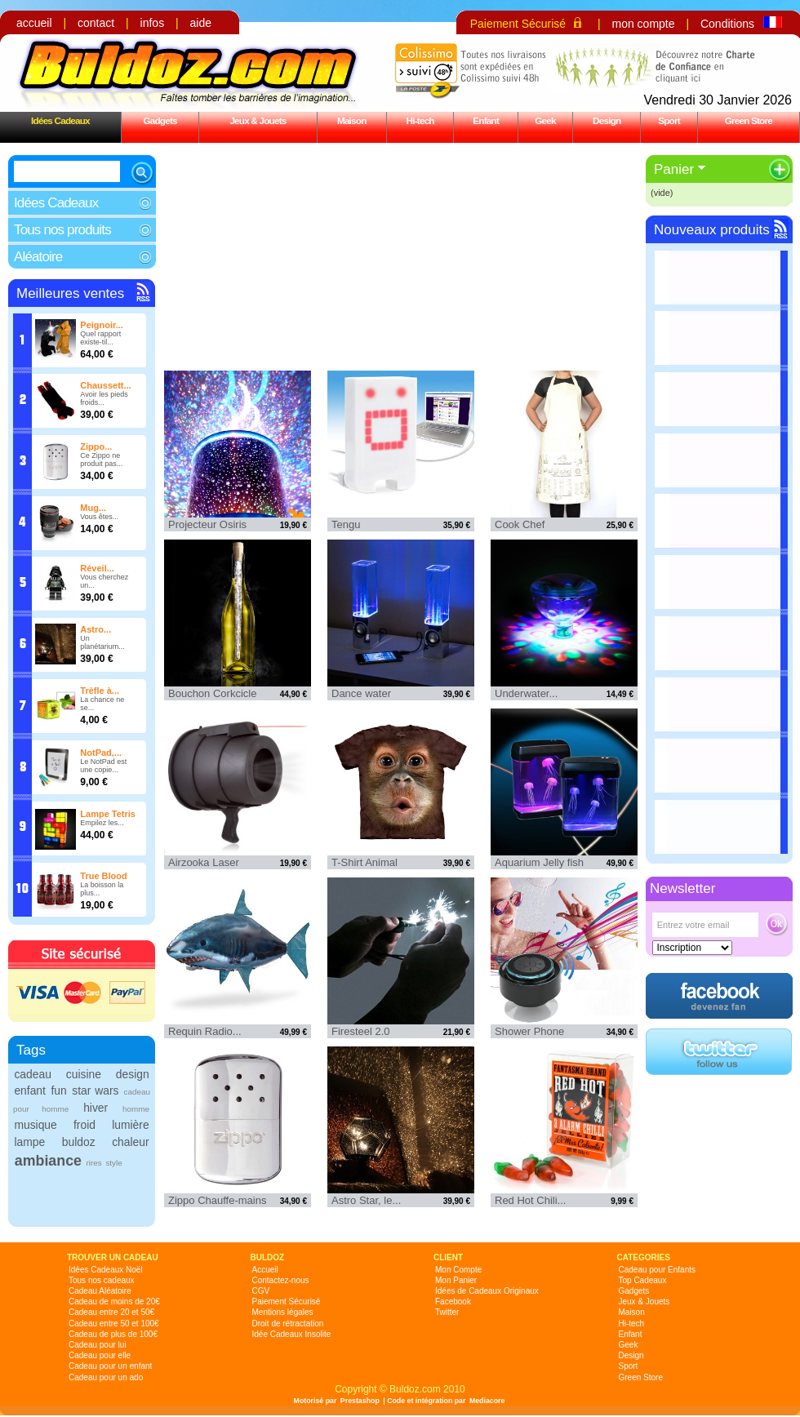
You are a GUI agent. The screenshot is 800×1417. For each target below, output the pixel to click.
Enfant (486, 120)
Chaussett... (105, 385)
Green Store (748, 120)
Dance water (361, 693)
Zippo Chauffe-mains (217, 1200)
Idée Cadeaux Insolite (291, 1334)
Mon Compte (458, 1269)
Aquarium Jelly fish (539, 862)
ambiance (48, 1161)
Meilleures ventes (70, 293)
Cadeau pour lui (98, 1344)
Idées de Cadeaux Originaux (487, 1290)
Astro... (95, 629)
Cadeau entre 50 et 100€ (114, 1323)
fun (58, 1090)
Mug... (93, 508)
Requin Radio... (205, 1031)
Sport (669, 120)
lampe (29, 1141)
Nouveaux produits (712, 230)
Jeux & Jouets (257, 120)
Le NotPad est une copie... (103, 765)
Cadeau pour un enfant (110, 1365)
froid (84, 1124)
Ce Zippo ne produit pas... (101, 459)
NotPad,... (101, 752)
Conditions (727, 23)
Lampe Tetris (108, 814)
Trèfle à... (99, 690)
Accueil (265, 1269)
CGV (261, 1290)
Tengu (345, 524)
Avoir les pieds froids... (103, 398)
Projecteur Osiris (207, 524)
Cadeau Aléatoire (100, 1290)
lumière (130, 1124)
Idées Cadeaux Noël (106, 1269)
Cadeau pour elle (100, 1355)
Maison (352, 120)
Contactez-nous (280, 1280)
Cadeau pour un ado (106, 1377)
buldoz (79, 1141)
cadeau (32, 1074)
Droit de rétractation (288, 1323)
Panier (674, 169)
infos (152, 22)
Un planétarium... (102, 642)
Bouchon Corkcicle (212, 693)
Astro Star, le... (366, 1200)
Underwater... (526, 693)
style (113, 1162)
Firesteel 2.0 (360, 1031)
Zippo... (96, 446)
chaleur (130, 1141)
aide (200, 22)
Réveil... (97, 568)
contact (96, 22)
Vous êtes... (99, 517)
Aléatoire (38, 256)
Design (606, 120)
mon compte (642, 23)
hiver (95, 1107)
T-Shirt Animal (364, 862)
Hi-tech (420, 120)
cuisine (83, 1074)
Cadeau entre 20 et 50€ (111, 1312)
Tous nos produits (62, 230)
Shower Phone (529, 1031)
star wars (95, 1090)
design (132, 1074)
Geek (545, 120)
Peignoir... (101, 325)
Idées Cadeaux (60, 120)
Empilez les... (102, 823)
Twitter (447, 1312)
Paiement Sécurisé (518, 23)
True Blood (103, 876)
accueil (34, 22)
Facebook (453, 1301)
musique (35, 1124)
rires (93, 1162)
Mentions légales (282, 1312)
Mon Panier (456, 1280)
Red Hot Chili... (530, 1200)
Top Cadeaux (643, 1280)
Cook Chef (519, 524)
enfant (30, 1090)
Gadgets (159, 120)
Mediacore (487, 1401)
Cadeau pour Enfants (657, 1269)
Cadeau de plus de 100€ (113, 1334)
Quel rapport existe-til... (100, 338)
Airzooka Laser (203, 862)
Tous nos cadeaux (102, 1280)
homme (135, 1108)
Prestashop (360, 1401)
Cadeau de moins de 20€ (114, 1301)
